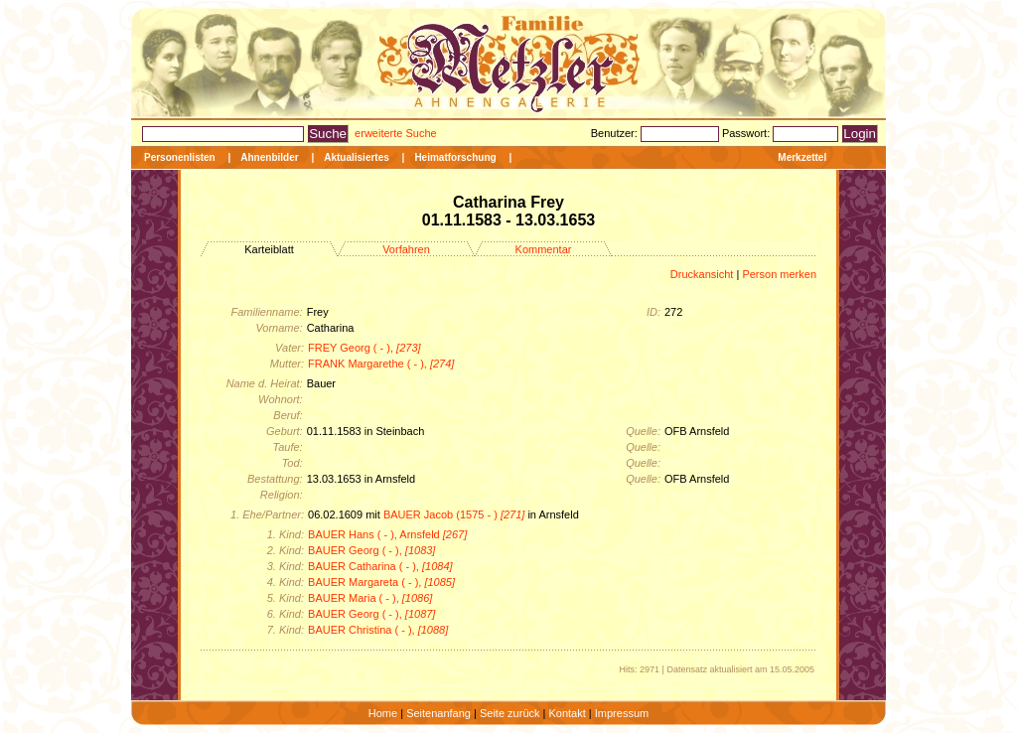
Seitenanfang (438, 713)
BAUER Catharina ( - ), (380, 566)
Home (382, 713)
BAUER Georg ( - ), (371, 550)
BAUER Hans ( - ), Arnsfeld (387, 534)
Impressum (622, 713)
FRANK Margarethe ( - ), (381, 363)
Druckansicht (702, 274)
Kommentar (543, 249)
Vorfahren (406, 249)
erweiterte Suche (396, 133)
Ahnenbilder (269, 157)
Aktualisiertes (356, 157)
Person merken (779, 274)
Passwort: (747, 133)
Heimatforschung (455, 157)
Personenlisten (180, 157)
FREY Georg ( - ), (364, 348)
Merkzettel (802, 157)
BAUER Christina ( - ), (378, 630)
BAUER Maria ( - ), (370, 598)
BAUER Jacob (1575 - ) (453, 514)
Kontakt (566, 713)
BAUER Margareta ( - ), (381, 582)
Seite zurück (510, 713)
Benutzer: (616, 133)
